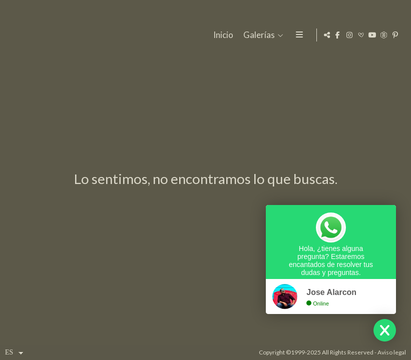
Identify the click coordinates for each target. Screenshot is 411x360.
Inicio (222, 35)
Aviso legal (391, 352)
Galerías (257, 35)
